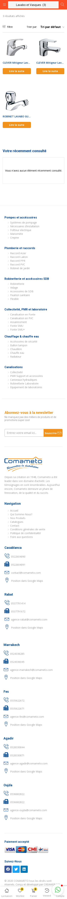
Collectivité (16, 372)
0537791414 (18, 603)
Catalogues (16, 522)
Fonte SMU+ (17, 329)
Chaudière (16, 349)
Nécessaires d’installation (24, 226)
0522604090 (18, 556)
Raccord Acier (18, 253)
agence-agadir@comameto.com (29, 763)
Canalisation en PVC (21, 318)
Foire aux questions (21, 537)
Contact (14, 525)
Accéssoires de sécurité (23, 341)
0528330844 (17, 747)
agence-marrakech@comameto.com (31, 670)
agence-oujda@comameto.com (28, 810)
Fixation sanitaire (20, 295)
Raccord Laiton (19, 257)
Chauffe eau (17, 353)
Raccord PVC (17, 264)
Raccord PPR (17, 260)
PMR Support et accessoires (26, 376)
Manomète (16, 234)
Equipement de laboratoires (26, 387)
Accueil (14, 510)
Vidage (14, 287)
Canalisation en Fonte (22, 314)
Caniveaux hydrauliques (23, 379)
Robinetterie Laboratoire (24, 383)
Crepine (14, 237)
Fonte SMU (16, 325)
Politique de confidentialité (25, 533)
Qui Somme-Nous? (21, 514)
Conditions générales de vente (27, 529)
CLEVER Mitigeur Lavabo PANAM (17, 62)
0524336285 (17, 653)
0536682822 (17, 794)
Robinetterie (17, 284)
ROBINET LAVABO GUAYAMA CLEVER (17, 116)
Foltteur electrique (20, 230)
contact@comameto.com (26, 572)
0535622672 (17, 700)
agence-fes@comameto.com (27, 716)
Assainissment (18, 322)
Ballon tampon (18, 345)
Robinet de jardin (20, 268)
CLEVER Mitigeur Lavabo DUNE (50, 62)
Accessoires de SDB (21, 291)
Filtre (8, 26)
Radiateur (15, 356)
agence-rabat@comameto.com (29, 619)
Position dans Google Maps (27, 580)
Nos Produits (17, 518)
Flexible (14, 299)
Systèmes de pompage (23, 222)
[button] (33, 893)
